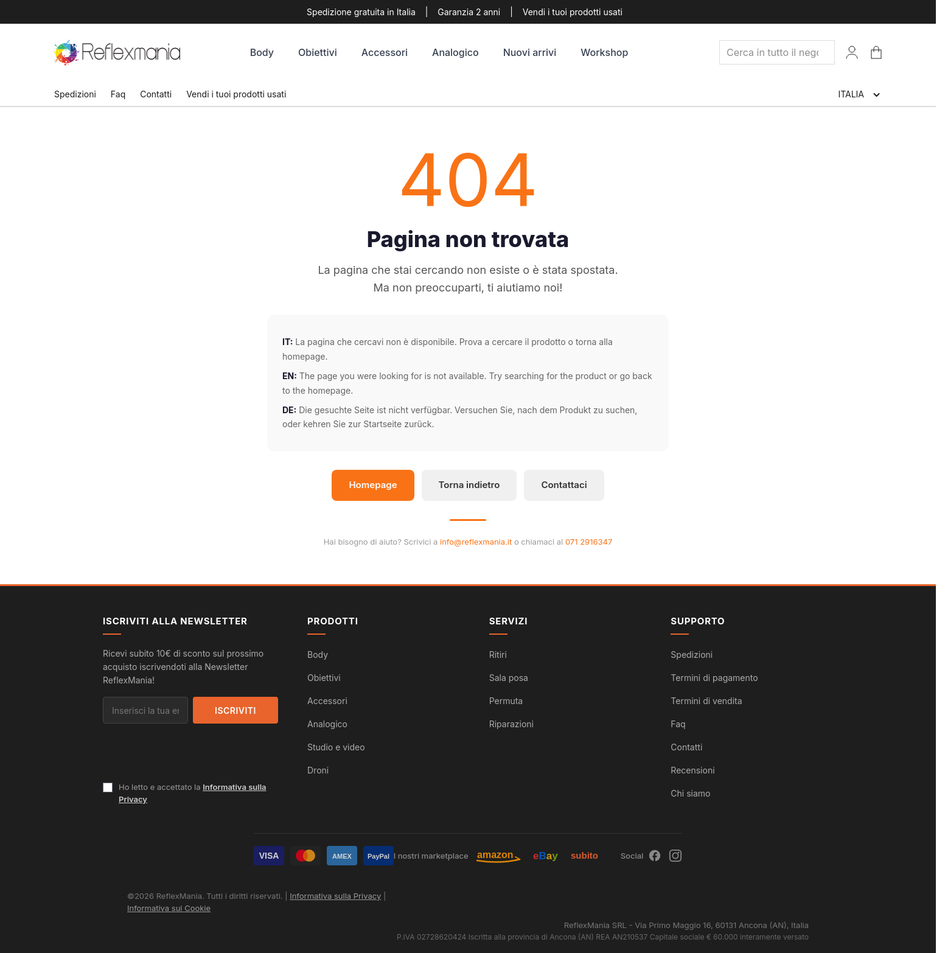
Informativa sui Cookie (169, 908)
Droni (318, 770)
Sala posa (508, 677)
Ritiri (498, 654)
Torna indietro (469, 484)
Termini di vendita (706, 701)
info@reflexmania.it (476, 541)
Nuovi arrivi (530, 52)
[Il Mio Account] (852, 52)
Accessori (384, 52)
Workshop (604, 52)
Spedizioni (75, 94)
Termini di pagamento (714, 677)
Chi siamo (690, 793)
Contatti (156, 94)
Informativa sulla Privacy (335, 896)
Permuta (506, 701)
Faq (118, 94)
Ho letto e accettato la (193, 793)
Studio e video (336, 747)
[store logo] (117, 52)
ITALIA (860, 95)
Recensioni (692, 770)
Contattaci (564, 484)
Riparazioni (511, 724)
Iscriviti (235, 710)
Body (262, 52)
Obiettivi (317, 52)
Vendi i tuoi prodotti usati (572, 12)
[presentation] (195, 757)
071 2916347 (588, 541)
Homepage (373, 484)
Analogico (455, 52)
